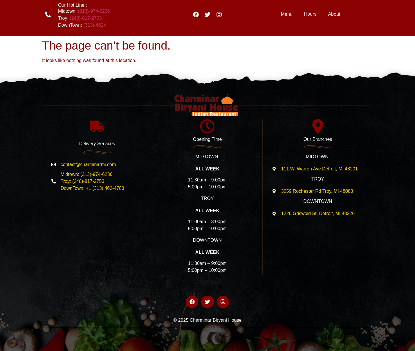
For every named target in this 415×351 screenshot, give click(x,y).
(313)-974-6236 (94, 11)
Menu (287, 14)
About (334, 14)
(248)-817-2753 (86, 18)
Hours (310, 14)
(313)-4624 (94, 25)
